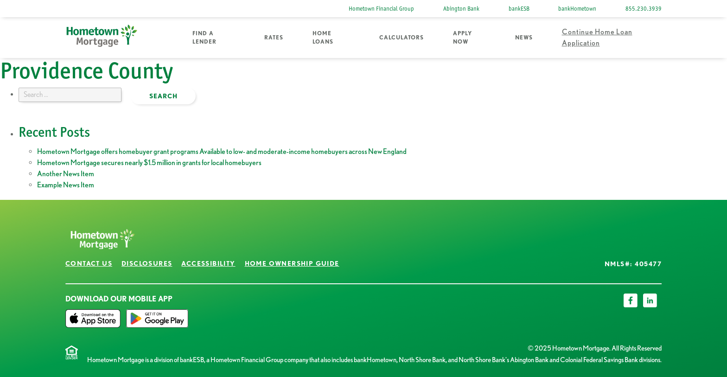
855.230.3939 (643, 9)
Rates (273, 37)
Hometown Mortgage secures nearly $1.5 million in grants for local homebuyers (149, 162)
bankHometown (577, 9)
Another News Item (65, 173)
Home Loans (322, 37)
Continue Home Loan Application (597, 37)
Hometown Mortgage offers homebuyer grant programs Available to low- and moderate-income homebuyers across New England (222, 151)
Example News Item (65, 184)
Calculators (401, 37)
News (524, 37)
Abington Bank (461, 9)
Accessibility (208, 263)
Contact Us (88, 263)
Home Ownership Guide (292, 263)
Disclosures (146, 263)
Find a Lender (204, 37)
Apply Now (462, 37)
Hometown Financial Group (381, 9)
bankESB (519, 9)
